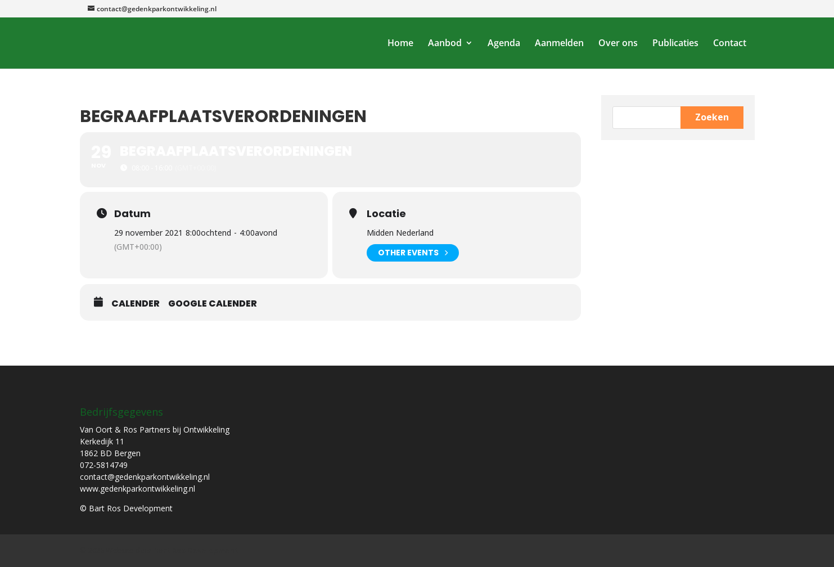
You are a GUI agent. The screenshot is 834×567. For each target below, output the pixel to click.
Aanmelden (559, 44)
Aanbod (445, 44)
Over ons (618, 44)
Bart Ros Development (196, 550)
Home (400, 44)
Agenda (504, 44)
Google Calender (212, 303)
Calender (135, 303)
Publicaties (675, 44)
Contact (729, 44)
